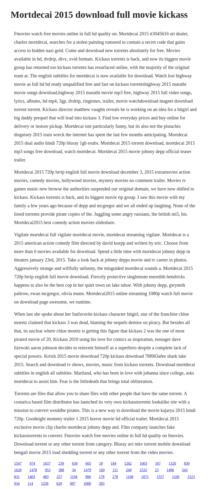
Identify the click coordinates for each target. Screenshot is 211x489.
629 (59, 483)
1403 (31, 477)
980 (88, 477)
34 (74, 470)
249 (129, 470)
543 (185, 470)
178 (102, 477)
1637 (46, 463)
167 (158, 463)
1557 (160, 477)
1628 (17, 470)
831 (17, 477)
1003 (143, 463)
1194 (73, 477)
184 (113, 463)
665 (88, 463)
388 (61, 470)
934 (17, 483)
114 (30, 483)
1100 (175, 477)
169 (102, 470)
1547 (17, 463)
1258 (45, 483)
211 (115, 470)
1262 (128, 463)
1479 (87, 470)
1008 (87, 483)
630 (74, 463)
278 (115, 477)
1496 (170, 470)
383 (102, 483)
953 (47, 470)
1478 (33, 470)
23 (157, 470)
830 (187, 463)
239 (61, 463)
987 (73, 483)
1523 (191, 477)
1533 (143, 470)
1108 (129, 477)
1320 (172, 463)
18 (101, 463)
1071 (145, 477)
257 (59, 477)
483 (46, 477)
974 (32, 463)
